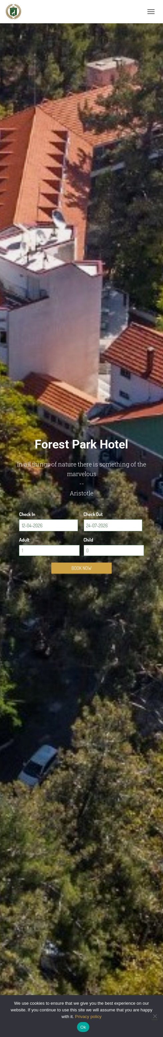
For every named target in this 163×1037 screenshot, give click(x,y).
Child (88, 540)
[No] (154, 1016)
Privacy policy (88, 1016)
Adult (24, 540)
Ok (83, 1027)
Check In (27, 514)
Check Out (93, 514)
